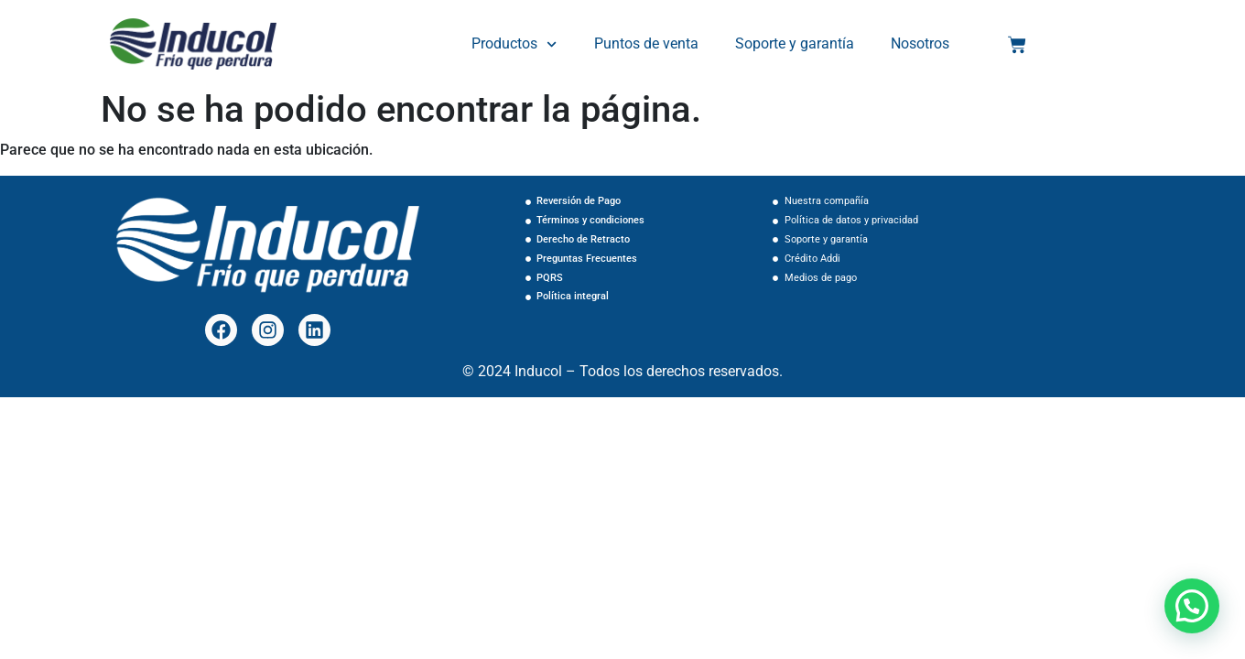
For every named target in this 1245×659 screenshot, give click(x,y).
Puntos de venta (646, 43)
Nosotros (920, 43)
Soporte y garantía (794, 43)
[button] (1191, 605)
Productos (514, 44)
